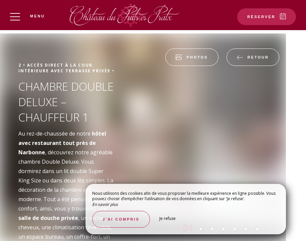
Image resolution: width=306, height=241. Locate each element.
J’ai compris (121, 219)
